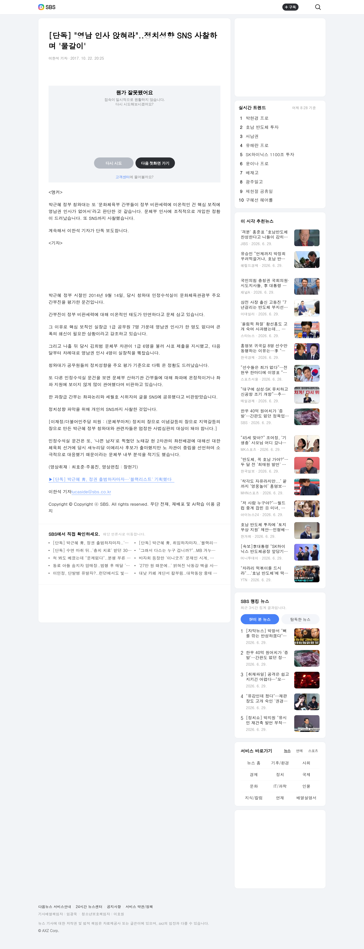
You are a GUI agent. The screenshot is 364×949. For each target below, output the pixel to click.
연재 (280, 798)
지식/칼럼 (254, 798)
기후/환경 (280, 763)
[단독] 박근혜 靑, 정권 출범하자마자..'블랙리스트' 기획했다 (92, 543)
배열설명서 (306, 798)
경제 (254, 774)
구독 (290, 7)
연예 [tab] (299, 750)
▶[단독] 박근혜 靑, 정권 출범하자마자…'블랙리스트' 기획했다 (111, 479)
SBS (50, 7)
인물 (306, 786)
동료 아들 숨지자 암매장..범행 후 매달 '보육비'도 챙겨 (92, 565)
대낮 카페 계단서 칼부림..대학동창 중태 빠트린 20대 (178, 573)
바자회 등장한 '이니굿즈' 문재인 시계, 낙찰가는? (178, 558)
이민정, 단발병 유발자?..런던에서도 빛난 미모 (92, 573)
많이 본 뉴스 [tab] (259, 619)
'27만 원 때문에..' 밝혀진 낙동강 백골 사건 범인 (178, 565)
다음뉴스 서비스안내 (54, 906)
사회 (306, 763)
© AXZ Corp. (48, 931)
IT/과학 (280, 786)
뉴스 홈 (253, 763)
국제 (306, 774)
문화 (254, 786)
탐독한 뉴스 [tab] (300, 619)
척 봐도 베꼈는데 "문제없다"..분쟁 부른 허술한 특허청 (92, 558)
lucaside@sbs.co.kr (91, 492)
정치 (280, 774)
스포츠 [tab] (313, 750)
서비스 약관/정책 (139, 906)
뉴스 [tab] (287, 750)
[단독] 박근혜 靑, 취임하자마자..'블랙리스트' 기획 (178, 543)
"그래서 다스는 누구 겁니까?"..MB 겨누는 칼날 (178, 550)
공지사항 (114, 906)
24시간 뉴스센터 (89, 906)
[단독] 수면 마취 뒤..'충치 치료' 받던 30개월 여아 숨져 (92, 550)
